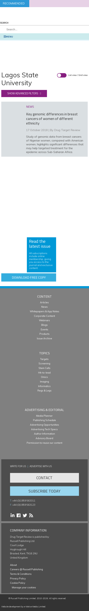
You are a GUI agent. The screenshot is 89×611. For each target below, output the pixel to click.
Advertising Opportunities (44, 424)
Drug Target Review (67, 130)
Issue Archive (44, 338)
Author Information (44, 433)
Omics (44, 377)
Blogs (44, 324)
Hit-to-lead (44, 372)
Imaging (44, 381)
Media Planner (44, 415)
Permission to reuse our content (44, 442)
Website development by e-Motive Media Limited (23, 606)
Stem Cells (44, 368)
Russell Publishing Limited (23, 598)
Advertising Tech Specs (44, 429)
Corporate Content (44, 315)
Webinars (44, 320)
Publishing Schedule (44, 420)
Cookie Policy (17, 582)
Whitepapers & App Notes (44, 311)
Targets (44, 359)
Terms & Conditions (21, 573)
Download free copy (29, 277)
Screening (44, 363)
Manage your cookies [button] (24, 587)
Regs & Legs (44, 390)
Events (44, 329)
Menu (8, 36)
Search (4, 22)
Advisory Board (44, 438)
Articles (44, 302)
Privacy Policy (18, 578)
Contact (44, 478)
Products (44, 333)
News (44, 306)
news (30, 106)
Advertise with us (41, 466)
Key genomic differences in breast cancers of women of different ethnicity (52, 118)
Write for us (18, 466)
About (13, 564)
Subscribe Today (44, 491)
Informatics (44, 386)
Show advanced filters (22, 93)
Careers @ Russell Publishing (26, 569)
